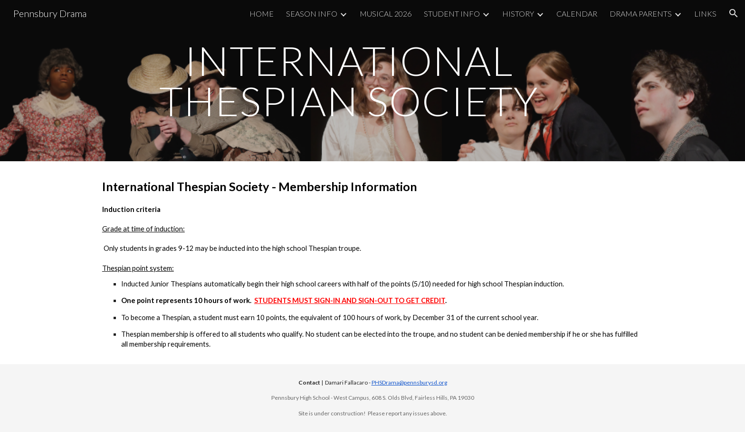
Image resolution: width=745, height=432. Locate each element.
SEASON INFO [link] (311, 13)
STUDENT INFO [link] (452, 13)
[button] (733, 13)
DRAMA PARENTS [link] (641, 13)
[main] (349, 81)
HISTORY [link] (518, 13)
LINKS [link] (705, 13)
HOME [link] (261, 13)
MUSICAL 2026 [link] (385, 13)
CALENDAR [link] (576, 13)
